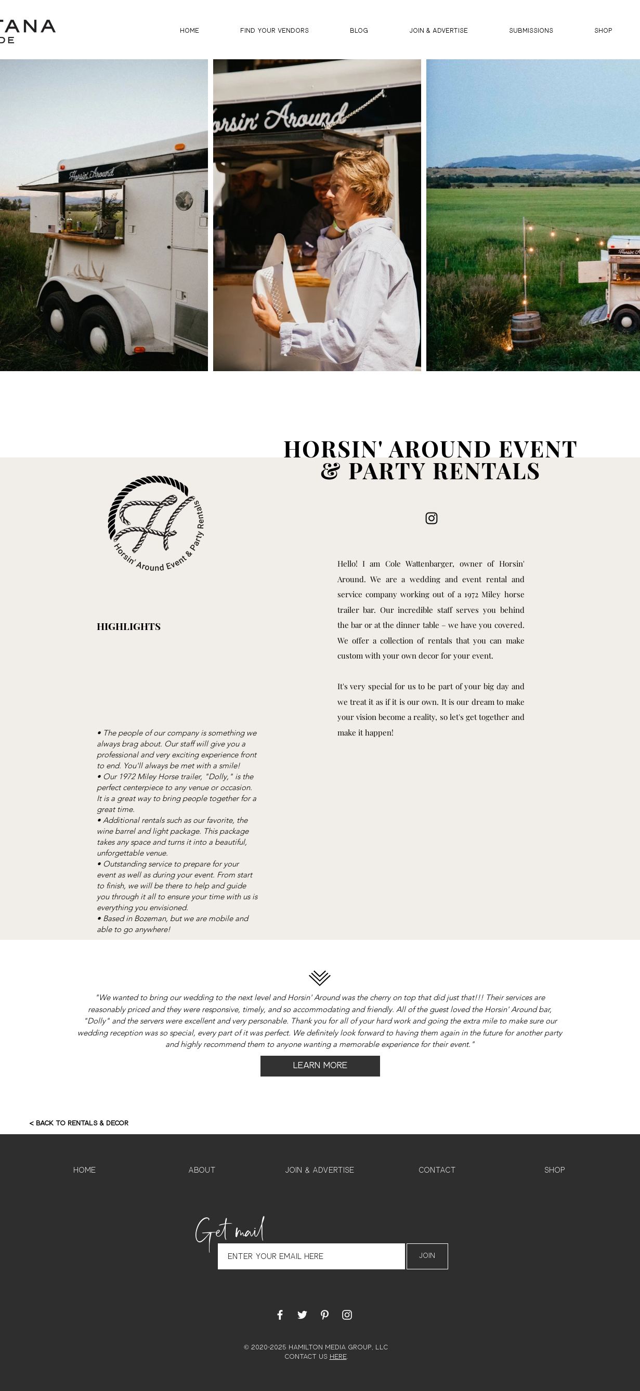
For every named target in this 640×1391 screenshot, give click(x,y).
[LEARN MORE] (320, 1066)
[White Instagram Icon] (347, 1314)
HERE (338, 1357)
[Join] (427, 1256)
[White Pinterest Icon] (324, 1314)
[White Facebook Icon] (279, 1314)
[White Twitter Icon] (302, 1314)
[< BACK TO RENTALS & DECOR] (79, 1123)
